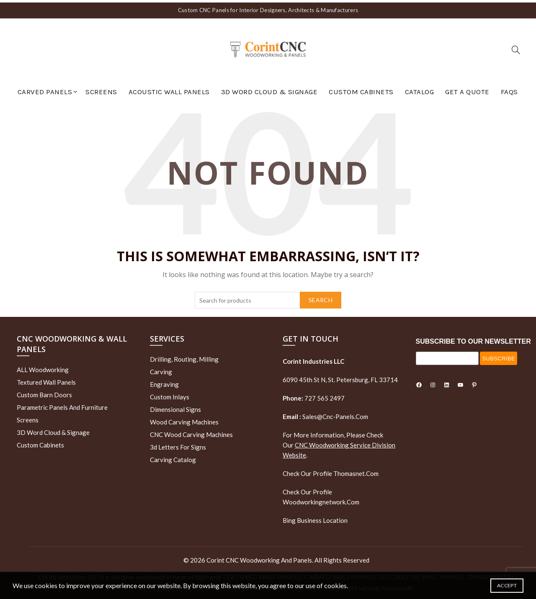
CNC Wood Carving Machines (191, 432)
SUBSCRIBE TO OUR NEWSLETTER (473, 338)
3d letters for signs (178, 444)
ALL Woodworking (43, 367)
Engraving (164, 382)
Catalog (419, 89)
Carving (161, 369)
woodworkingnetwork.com (321, 499)
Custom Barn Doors (44, 392)
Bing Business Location (315, 518)
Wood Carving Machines (184, 419)
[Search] (516, 47)
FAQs (509, 89)
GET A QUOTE (467, 89)
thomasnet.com (356, 471)
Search (320, 297)
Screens (101, 89)
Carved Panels (45, 89)
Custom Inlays (169, 394)
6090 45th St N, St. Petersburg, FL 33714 (340, 377)
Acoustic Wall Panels (169, 89)
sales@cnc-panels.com (325, 414)
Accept (507, 585)
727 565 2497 (324, 395)
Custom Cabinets (361, 89)
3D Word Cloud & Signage (269, 89)
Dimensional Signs (175, 407)
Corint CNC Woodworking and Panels (259, 557)
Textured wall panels (46, 380)
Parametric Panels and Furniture (62, 405)
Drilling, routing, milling (184, 356)
